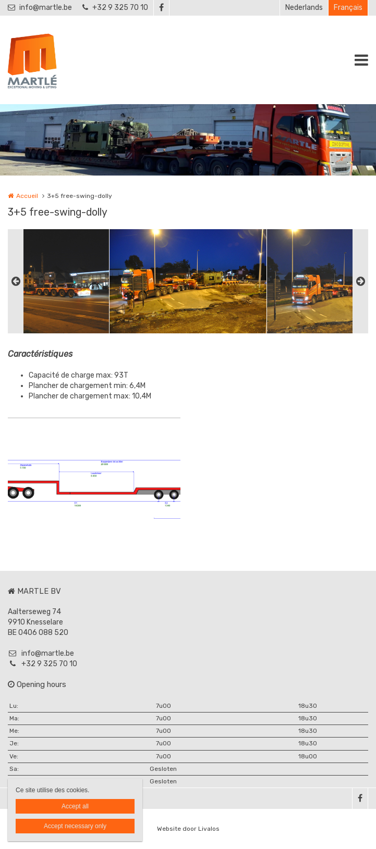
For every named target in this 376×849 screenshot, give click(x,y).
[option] (188, 281)
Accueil (27, 195)
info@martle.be (40, 7)
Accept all (75, 806)
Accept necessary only (75, 826)
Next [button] (360, 281)
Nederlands (304, 7)
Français (348, 7)
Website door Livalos (188, 828)
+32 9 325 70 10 (115, 7)
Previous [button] (15, 281)
